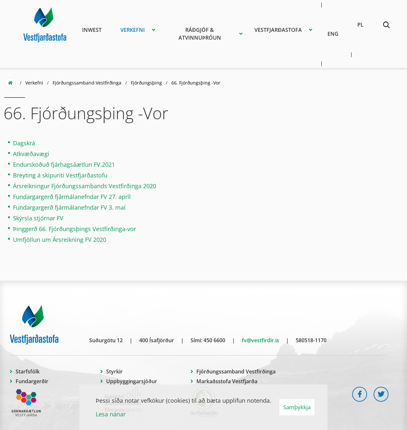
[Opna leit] (386, 26)
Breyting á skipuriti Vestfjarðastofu (60, 175)
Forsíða (10, 82)
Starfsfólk (28, 371)
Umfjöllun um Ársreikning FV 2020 (59, 239)
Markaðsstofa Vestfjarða (226, 381)
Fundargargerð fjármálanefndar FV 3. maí (69, 207)
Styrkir (114, 371)
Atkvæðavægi (32, 154)
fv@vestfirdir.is (260, 340)
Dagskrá (25, 143)
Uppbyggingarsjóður (131, 381)
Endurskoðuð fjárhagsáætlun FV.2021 (64, 164)
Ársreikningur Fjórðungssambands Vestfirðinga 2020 (84, 186)
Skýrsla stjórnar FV (38, 218)
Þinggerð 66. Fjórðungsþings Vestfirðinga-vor (74, 229)
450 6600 (214, 340)
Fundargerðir (32, 381)
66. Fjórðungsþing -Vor (195, 83)
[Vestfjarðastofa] (44, 23)
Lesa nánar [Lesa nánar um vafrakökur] (111, 414)
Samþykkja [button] (297, 407)
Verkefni (34, 83)
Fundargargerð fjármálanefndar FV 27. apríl (72, 197)
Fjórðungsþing (146, 83)
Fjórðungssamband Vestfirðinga (87, 83)
